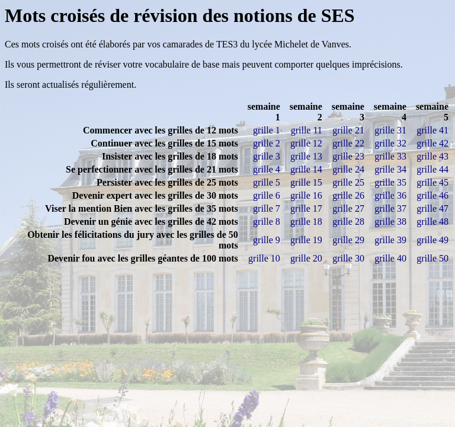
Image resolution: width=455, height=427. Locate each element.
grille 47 (432, 208)
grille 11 (306, 130)
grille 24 (348, 169)
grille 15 (306, 182)
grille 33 (390, 156)
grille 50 (432, 258)
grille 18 (306, 221)
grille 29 (348, 240)
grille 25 (348, 182)
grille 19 (306, 240)
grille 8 (266, 221)
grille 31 (390, 130)
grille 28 (348, 221)
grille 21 (348, 130)
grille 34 (390, 169)
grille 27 (348, 208)
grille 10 (264, 258)
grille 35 (390, 182)
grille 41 (432, 130)
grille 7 (266, 208)
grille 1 (266, 130)
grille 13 (306, 156)
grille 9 (266, 240)
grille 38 (390, 221)
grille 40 (390, 258)
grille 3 (266, 156)
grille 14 (306, 169)
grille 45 (432, 182)
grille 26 (348, 195)
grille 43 (432, 156)
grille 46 (432, 195)
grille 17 (306, 208)
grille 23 (348, 156)
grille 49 (432, 240)
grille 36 (390, 195)
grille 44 (432, 169)
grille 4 (266, 169)
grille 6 (266, 195)
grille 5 (266, 182)
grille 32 (390, 143)
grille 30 (348, 258)
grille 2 (266, 143)
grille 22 (348, 143)
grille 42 (432, 143)
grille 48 (432, 221)
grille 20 (306, 258)
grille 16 (306, 195)
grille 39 (390, 240)
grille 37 (390, 208)
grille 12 (306, 143)
